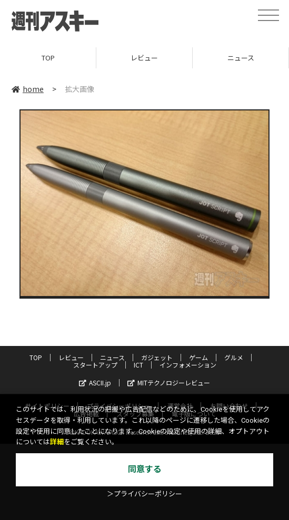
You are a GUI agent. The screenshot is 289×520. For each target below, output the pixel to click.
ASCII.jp (95, 382)
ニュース (240, 58)
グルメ (233, 357)
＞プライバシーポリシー (144, 494)
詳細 (57, 442)
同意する (145, 469)
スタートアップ (95, 364)
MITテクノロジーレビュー (168, 382)
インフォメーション (188, 364)
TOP (48, 58)
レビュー (144, 58)
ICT (138, 364)
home (28, 89)
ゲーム (198, 357)
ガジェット (157, 357)
